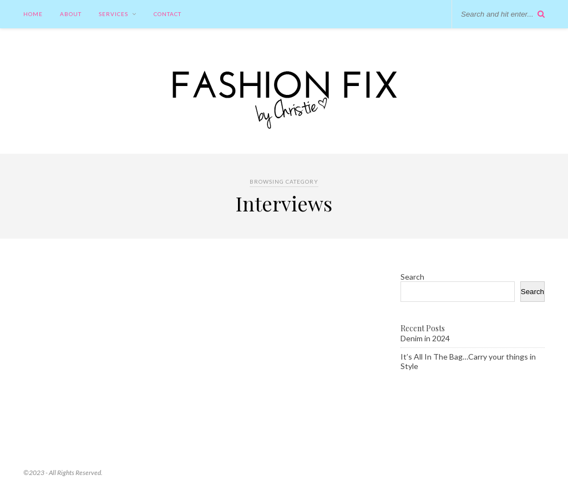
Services (113, 14)
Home (33, 14)
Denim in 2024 (425, 338)
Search (412, 276)
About (71, 14)
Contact (167, 14)
